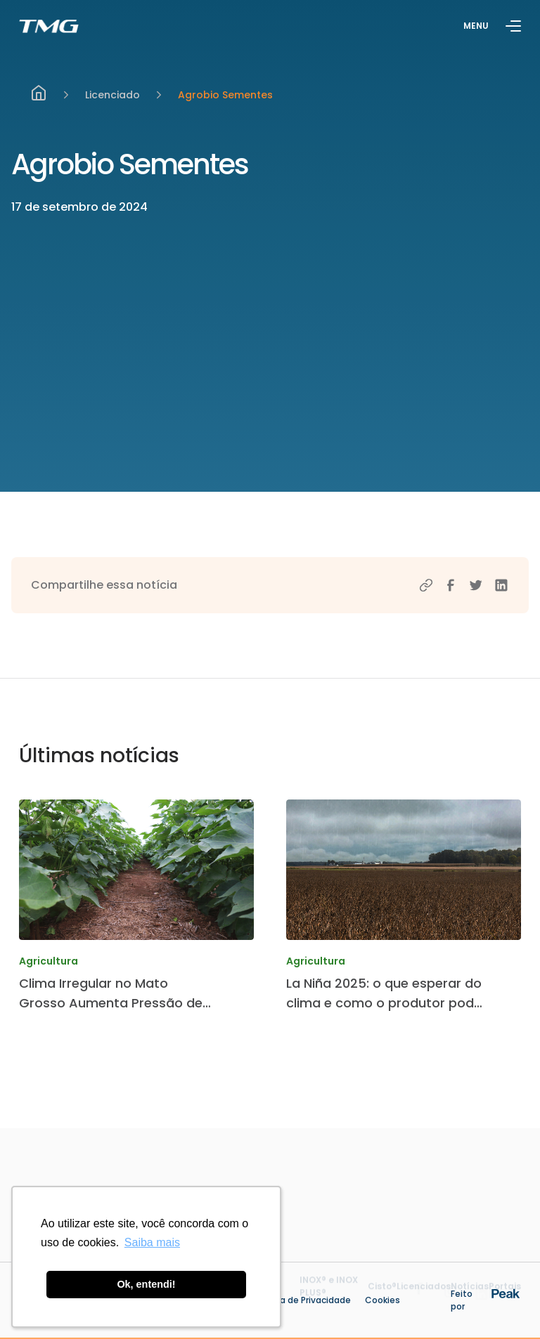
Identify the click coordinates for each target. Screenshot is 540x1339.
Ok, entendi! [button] (146, 1284)
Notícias (470, 1295)
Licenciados (424, 1295)
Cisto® (382, 1295)
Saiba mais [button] (152, 1242)
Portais (505, 1295)
